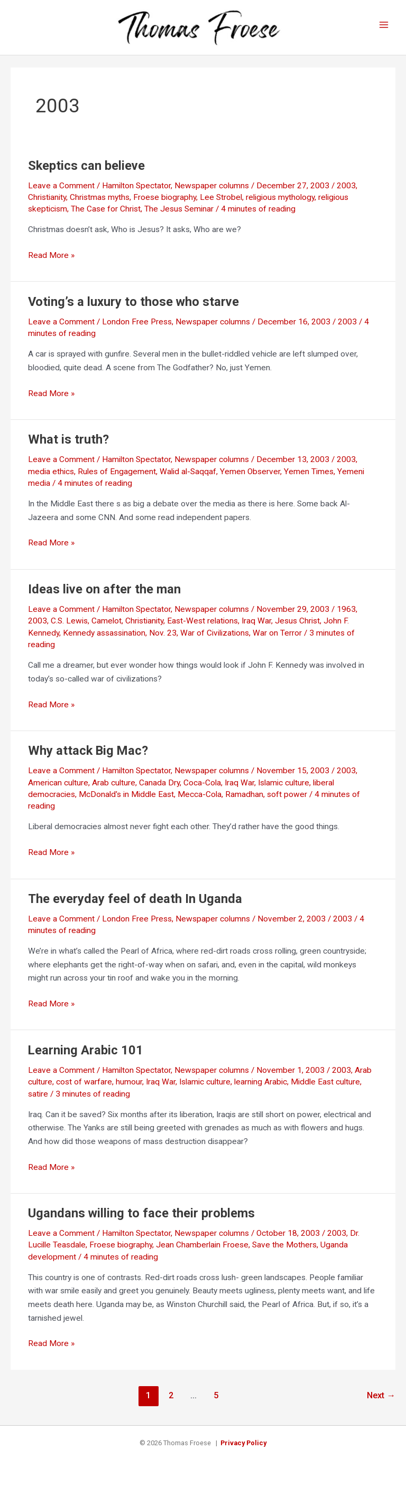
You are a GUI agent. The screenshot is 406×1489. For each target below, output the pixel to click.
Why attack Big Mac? (88, 757)
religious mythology (280, 203)
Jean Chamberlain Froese (202, 1251)
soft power (287, 800)
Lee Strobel (221, 203)
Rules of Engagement (117, 478)
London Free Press (137, 328)
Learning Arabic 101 (85, 1056)
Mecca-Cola (200, 800)
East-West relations (202, 627)
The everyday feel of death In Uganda (135, 905)
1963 (346, 615)
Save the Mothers (284, 1251)
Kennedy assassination (104, 639)
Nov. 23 (163, 639)
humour (129, 1088)
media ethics (51, 478)
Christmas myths (100, 203)
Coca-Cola (202, 789)
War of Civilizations (214, 639)
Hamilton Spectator (136, 192)
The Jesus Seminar (179, 215)
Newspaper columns (211, 192)
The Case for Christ (106, 215)
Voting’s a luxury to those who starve (133, 308)
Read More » (51, 263)
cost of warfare (84, 1088)
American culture (58, 789)
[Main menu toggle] (384, 28)
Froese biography (164, 203)
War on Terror (277, 639)
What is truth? (68, 445)
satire (38, 1100)
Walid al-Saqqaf (188, 478)
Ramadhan (244, 800)
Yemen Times (309, 478)
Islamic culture (283, 789)
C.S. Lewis (69, 627)
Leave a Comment (61, 192)
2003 (346, 192)
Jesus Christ (297, 627)
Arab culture (113, 789)
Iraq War (256, 627)
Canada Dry (159, 789)
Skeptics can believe (86, 172)
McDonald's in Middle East (126, 800)
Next (381, 1402)
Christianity (47, 203)
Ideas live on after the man (104, 595)
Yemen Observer (250, 478)
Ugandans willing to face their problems (141, 1219)
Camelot (106, 627)
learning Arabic (260, 1088)
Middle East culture (325, 1088)
